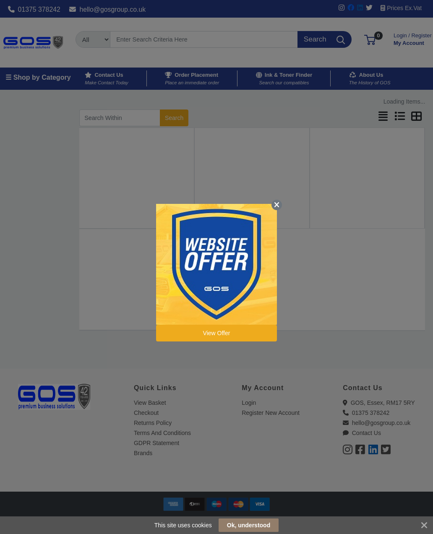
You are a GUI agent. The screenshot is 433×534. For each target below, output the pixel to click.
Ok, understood (248, 525)
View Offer (216, 333)
